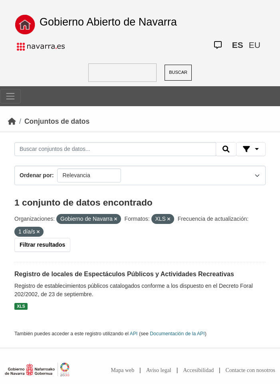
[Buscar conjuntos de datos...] (115, 149)
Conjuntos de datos (56, 121)
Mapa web (123, 370)
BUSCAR (178, 72)
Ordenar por (36, 175)
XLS (21, 306)
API (134, 333)
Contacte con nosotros (250, 370)
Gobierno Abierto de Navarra (108, 22)
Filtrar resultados (42, 244)
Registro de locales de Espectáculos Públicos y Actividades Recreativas (124, 274)
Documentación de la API (177, 333)
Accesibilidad (198, 370)
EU (254, 44)
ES (237, 44)
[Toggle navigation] (10, 96)
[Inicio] (12, 121)
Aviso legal (158, 370)
